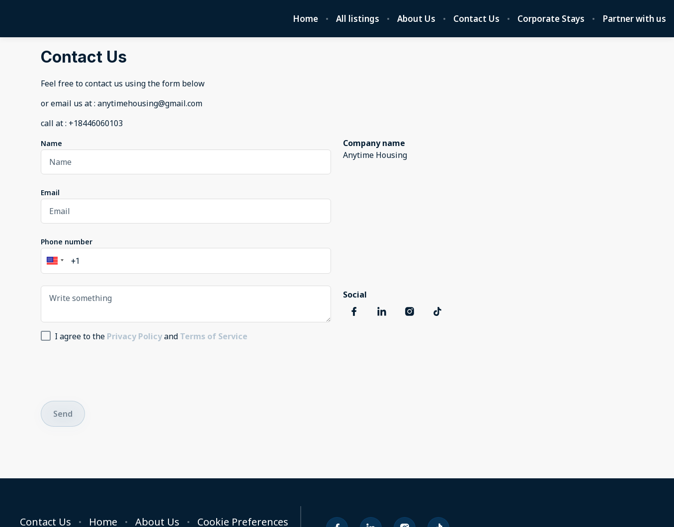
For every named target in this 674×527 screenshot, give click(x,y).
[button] (54, 261)
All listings (357, 19)
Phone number (66, 241)
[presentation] (116, 369)
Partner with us (634, 19)
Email (50, 192)
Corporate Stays (551, 19)
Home (305, 19)
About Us (416, 19)
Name (51, 143)
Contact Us (476, 19)
